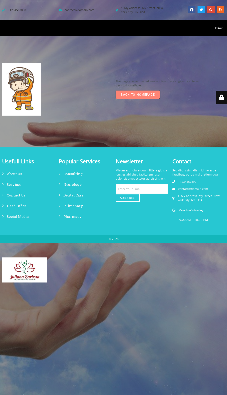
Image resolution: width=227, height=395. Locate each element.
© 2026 (114, 239)
